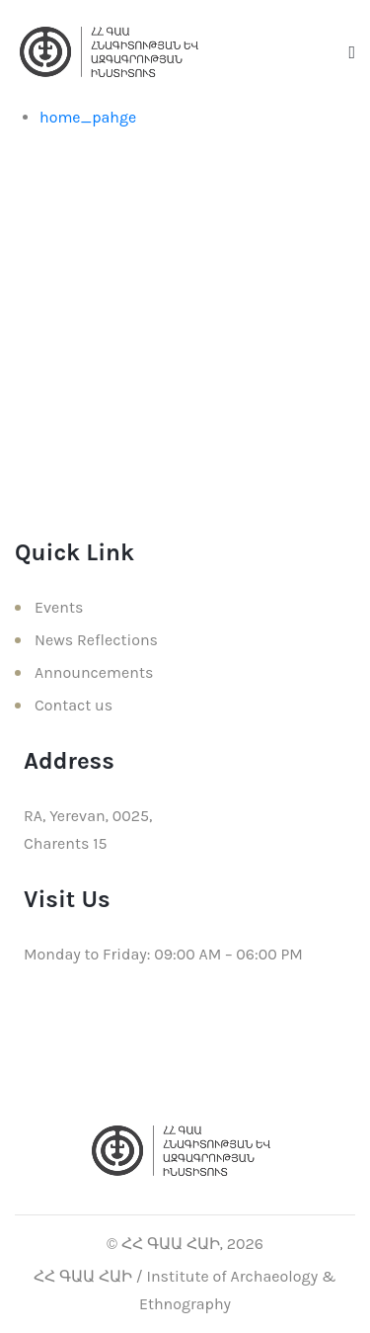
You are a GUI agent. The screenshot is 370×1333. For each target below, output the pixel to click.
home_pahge (87, 117)
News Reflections (96, 639)
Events (59, 607)
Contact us (73, 705)
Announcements (94, 672)
